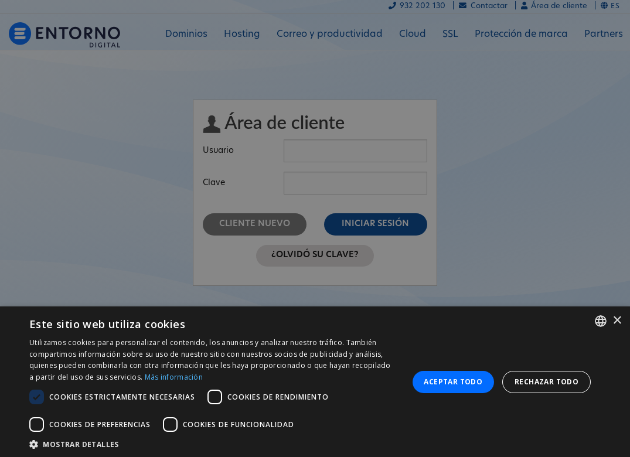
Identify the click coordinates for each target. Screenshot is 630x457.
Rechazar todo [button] (546, 382)
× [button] (616, 320)
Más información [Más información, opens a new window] (174, 377)
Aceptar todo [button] (453, 382)
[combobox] (601, 321)
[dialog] (315, 381)
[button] (213, 443)
